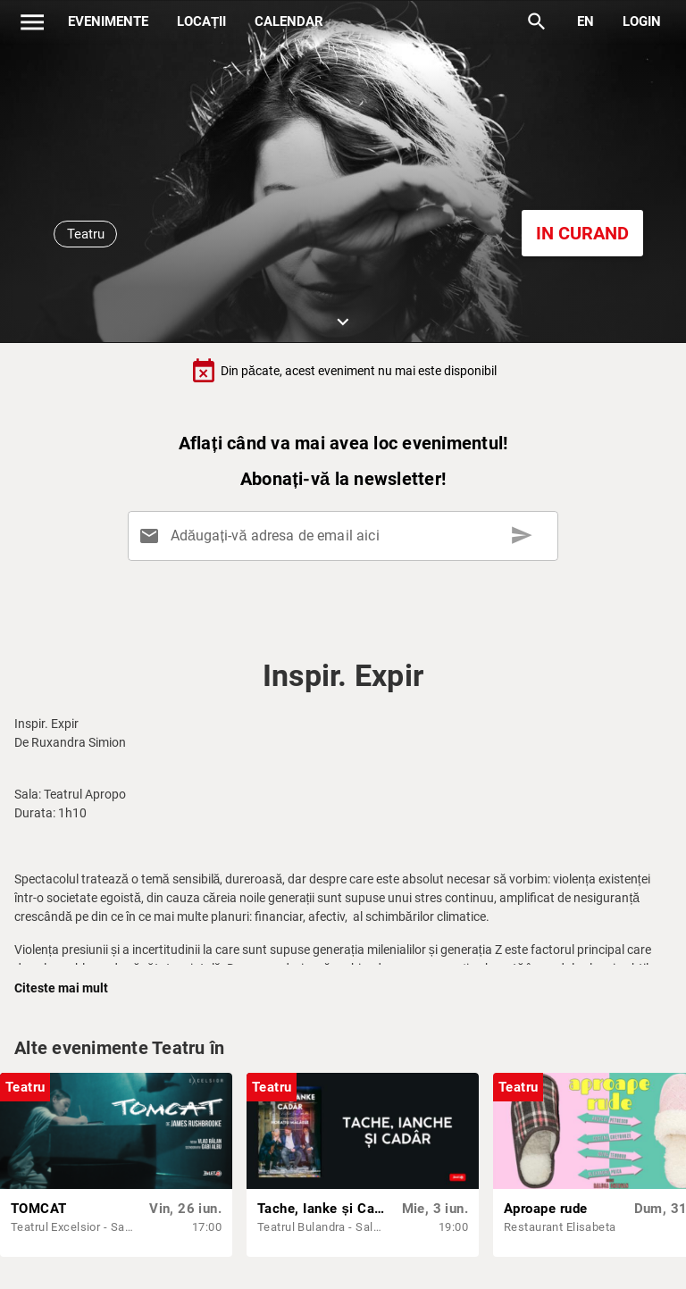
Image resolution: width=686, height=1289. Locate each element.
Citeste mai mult (61, 988)
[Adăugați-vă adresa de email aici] (346, 536)
